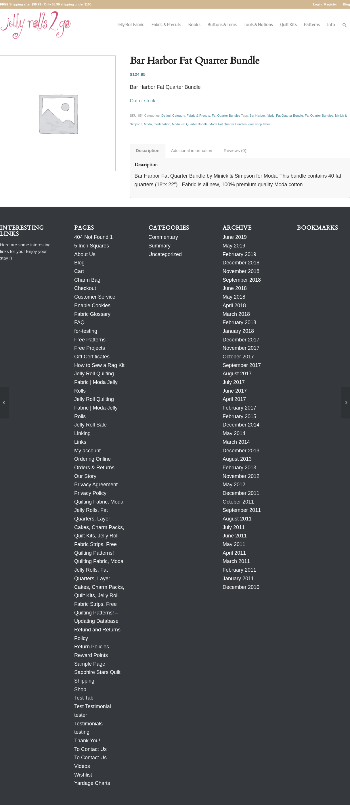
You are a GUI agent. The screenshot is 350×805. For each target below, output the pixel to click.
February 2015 (239, 416)
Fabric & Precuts (198, 115)
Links (80, 442)
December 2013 (241, 451)
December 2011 (241, 493)
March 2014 (236, 442)
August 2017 (237, 373)
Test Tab (83, 698)
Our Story (85, 476)
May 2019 (234, 246)
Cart (79, 271)
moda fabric (162, 124)
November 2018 (241, 271)
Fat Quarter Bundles (226, 115)
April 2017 (234, 399)
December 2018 (241, 263)
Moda (148, 124)
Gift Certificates (92, 357)
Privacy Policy (90, 493)
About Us (84, 254)
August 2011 (237, 519)
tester (80, 715)
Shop (80, 689)
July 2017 (234, 382)
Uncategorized (165, 254)
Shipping (84, 681)
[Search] (344, 25)
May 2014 (234, 433)
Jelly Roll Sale (90, 425)
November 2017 (241, 348)
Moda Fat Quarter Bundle (190, 124)
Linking (82, 433)
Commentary (163, 237)
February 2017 (239, 408)
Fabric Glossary (92, 314)
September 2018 (242, 280)
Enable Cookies (92, 305)
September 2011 (242, 510)
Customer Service (94, 297)
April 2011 (234, 553)
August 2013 (237, 459)
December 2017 (241, 340)
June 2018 (235, 288)
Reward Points (91, 655)
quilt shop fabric (259, 124)
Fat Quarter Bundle (289, 115)
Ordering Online (92, 459)
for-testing (85, 331)
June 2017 (235, 391)
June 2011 (235, 536)
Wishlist (83, 775)
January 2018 (238, 331)
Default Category (173, 115)
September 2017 (242, 365)
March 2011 (236, 561)
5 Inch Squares (91, 246)
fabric (270, 115)
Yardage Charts (92, 783)
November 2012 (241, 476)
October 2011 (238, 502)
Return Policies (91, 647)
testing (81, 732)
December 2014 (241, 425)
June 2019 (235, 237)
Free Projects (89, 348)
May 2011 (234, 544)
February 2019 (239, 254)
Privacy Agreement (96, 484)
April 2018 (234, 305)
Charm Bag (87, 280)
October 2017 (238, 357)
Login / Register (325, 4)
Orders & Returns (94, 467)
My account (87, 451)
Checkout (85, 288)
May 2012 (234, 484)
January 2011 (238, 578)
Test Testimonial (92, 706)
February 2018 (239, 322)
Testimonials (88, 724)
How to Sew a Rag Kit (99, 365)
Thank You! (87, 740)
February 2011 (239, 570)
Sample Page (89, 664)
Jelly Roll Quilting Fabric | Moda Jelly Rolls (96, 382)
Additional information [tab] (191, 150)
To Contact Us (90, 749)
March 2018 (236, 314)
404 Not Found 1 (93, 237)
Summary (159, 246)
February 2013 (239, 467)
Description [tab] (148, 150)
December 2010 (241, 587)
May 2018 (234, 297)
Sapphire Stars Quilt (97, 672)
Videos (82, 766)
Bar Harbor (257, 115)
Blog (346, 4)
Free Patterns (90, 340)
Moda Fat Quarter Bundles (228, 124)
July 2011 (234, 527)
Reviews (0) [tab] (235, 150)
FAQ (79, 322)
